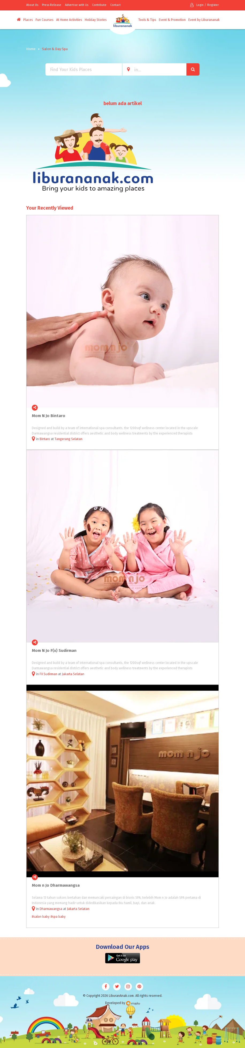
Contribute (99, 5)
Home (31, 49)
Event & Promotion (172, 20)
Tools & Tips (147, 20)
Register (213, 5)
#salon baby (40, 917)
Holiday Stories (96, 20)
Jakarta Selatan (73, 674)
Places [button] (28, 20)
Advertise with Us (76, 5)
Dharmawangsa (51, 909)
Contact (115, 5)
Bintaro (45, 439)
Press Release (51, 5)
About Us (32, 5)
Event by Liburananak (204, 20)
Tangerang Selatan (68, 439)
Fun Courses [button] (44, 20)
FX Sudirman (48, 674)
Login (197, 5)
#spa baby (58, 917)
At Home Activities (69, 20)
